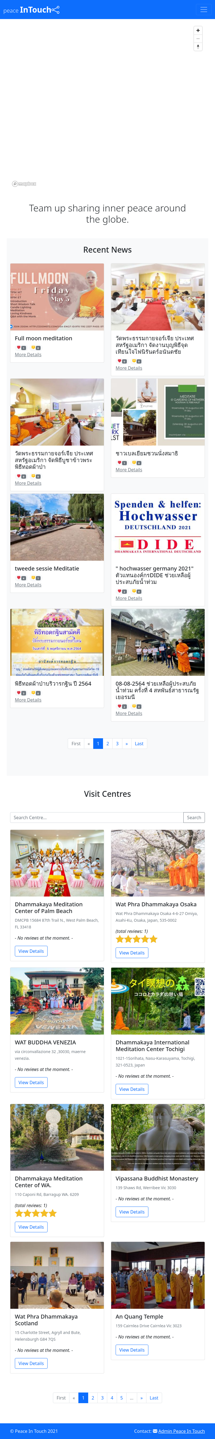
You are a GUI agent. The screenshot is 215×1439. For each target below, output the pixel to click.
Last (139, 744)
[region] (107, 106)
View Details (31, 951)
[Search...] (97, 817)
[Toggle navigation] (204, 9)
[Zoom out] (198, 38)
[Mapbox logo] (24, 184)
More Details (28, 354)
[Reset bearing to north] (198, 47)
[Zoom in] (198, 30)
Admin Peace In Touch (181, 1431)
